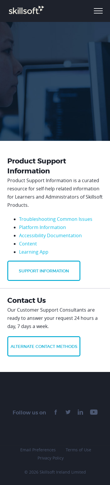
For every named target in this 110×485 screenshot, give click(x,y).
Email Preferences (38, 449)
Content (28, 243)
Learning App (33, 252)
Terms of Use (78, 449)
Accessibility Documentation (50, 235)
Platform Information (42, 227)
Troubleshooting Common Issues (55, 219)
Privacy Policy (51, 458)
